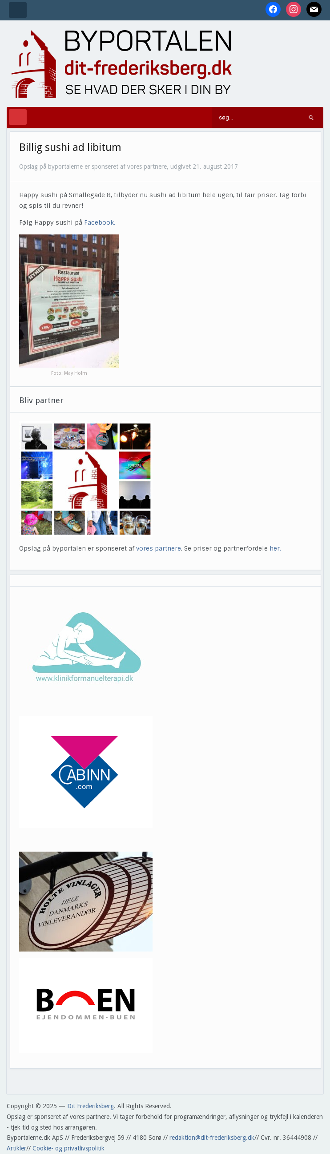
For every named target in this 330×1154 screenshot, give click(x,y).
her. (275, 548)
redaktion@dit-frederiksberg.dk (211, 1137)
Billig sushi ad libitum (70, 147)
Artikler (16, 1148)
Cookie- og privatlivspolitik (68, 1148)
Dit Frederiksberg (90, 1106)
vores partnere (158, 548)
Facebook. (100, 222)
